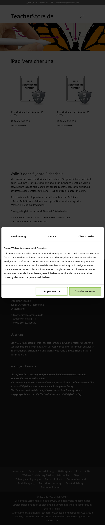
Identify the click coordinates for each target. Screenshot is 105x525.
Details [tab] (52, 236)
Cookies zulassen (85, 291)
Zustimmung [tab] (18, 236)
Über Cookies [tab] (87, 236)
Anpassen (52, 291)
